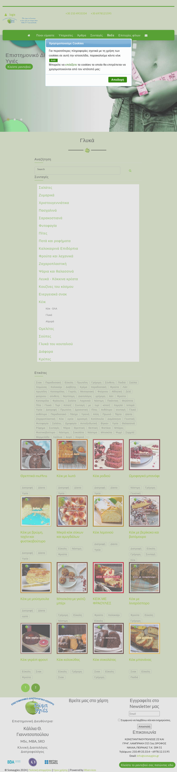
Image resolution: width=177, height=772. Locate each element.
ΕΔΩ (53, 60)
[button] (117, 80)
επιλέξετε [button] (71, 64)
